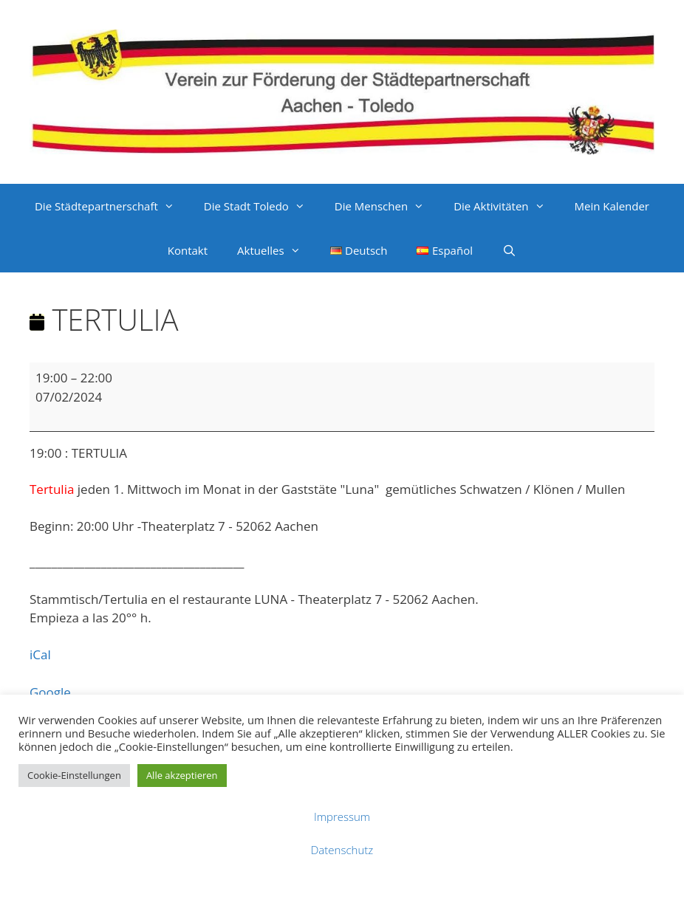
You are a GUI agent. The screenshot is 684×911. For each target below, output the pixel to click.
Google (50, 692)
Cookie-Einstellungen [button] (74, 775)
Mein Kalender (612, 206)
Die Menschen (387, 206)
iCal (40, 654)
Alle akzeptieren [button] (182, 775)
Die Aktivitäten (506, 206)
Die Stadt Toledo (262, 206)
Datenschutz (342, 849)
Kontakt (188, 250)
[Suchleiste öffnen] (509, 250)
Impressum (342, 816)
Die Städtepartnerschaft (112, 206)
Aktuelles (276, 250)
